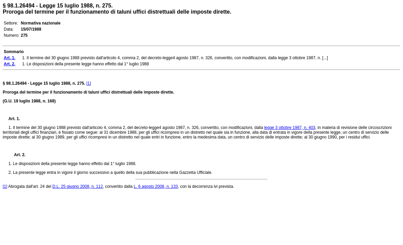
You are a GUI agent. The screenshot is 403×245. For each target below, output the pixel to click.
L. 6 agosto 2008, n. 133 (156, 186)
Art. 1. (14, 118)
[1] (88, 83)
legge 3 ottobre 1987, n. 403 (289, 127)
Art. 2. (17, 154)
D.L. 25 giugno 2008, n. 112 (77, 186)
